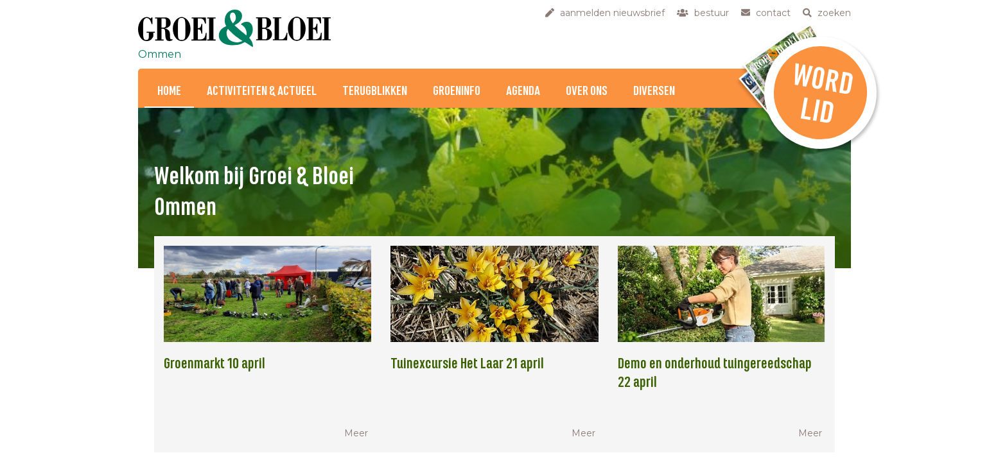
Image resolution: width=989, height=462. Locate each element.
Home (169, 91)
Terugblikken (374, 91)
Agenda (523, 91)
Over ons (587, 91)
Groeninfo (456, 91)
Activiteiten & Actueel (262, 91)
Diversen (654, 91)
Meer (356, 433)
